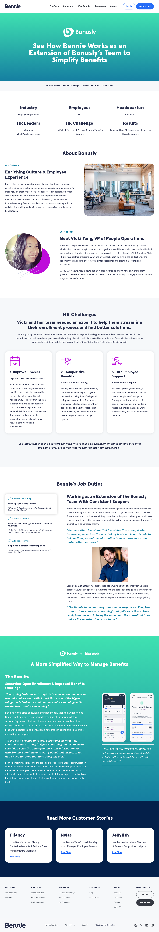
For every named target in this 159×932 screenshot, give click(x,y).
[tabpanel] (110, 558)
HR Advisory (93, 898)
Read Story (15, 857)
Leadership (118, 898)
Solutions (68, 6)
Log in (145, 894)
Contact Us (118, 907)
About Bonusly (53, 86)
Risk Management (37, 902)
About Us (117, 893)
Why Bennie (84, 6)
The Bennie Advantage (67, 893)
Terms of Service (51, 925)
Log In (129, 6)
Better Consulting (37, 893)
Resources (100, 6)
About (113, 6)
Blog (91, 893)
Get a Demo (145, 902)
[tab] (31, 504)
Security (85, 925)
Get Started (145, 6)
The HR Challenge (71, 86)
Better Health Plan (38, 898)
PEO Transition (64, 898)
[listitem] (135, 925)
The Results (107, 86)
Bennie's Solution (91, 86)
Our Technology (11, 893)
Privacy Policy (70, 925)
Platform (54, 6)
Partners (8, 898)
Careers (117, 902)
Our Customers (64, 902)
